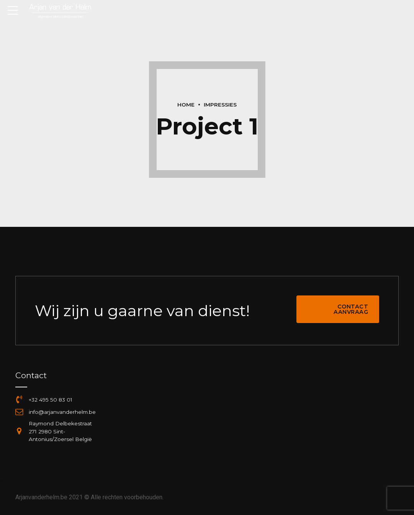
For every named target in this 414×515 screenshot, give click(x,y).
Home (186, 104)
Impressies (220, 104)
